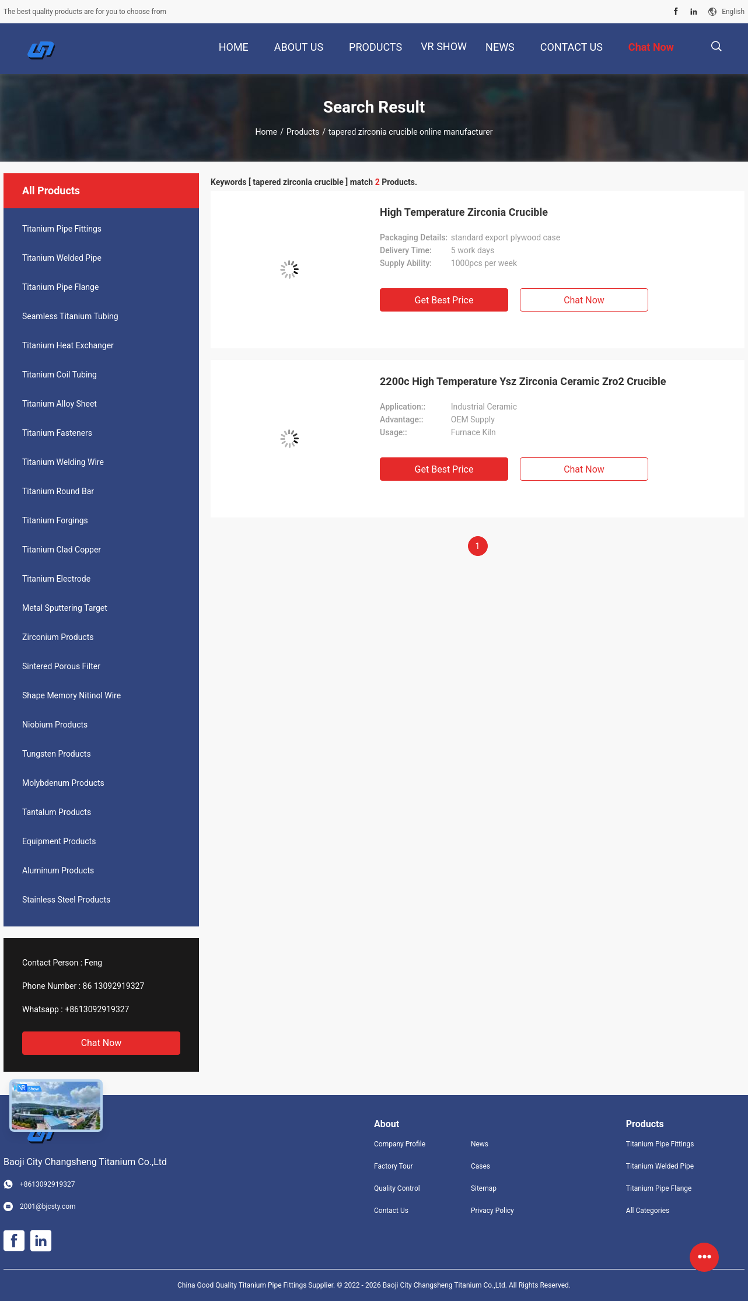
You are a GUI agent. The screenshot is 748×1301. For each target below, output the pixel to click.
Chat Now (101, 1042)
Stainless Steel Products (66, 899)
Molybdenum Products (63, 783)
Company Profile (399, 1144)
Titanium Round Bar (58, 491)
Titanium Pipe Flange (60, 287)
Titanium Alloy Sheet (59, 403)
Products (302, 132)
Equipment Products (59, 841)
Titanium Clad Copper (61, 549)
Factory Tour (393, 1166)
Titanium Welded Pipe (62, 258)
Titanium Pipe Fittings (62, 228)
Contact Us (391, 1210)
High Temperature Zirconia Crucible (464, 212)
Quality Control (397, 1188)
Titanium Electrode (56, 578)
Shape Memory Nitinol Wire (71, 695)
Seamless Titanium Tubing (70, 316)
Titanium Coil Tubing (59, 374)
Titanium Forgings (55, 520)
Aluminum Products (58, 870)
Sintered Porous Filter (61, 666)
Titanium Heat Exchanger (68, 345)
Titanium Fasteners (57, 433)
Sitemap (484, 1188)
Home (267, 132)
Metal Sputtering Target (64, 608)
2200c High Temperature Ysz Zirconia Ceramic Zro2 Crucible (523, 381)
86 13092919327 (114, 986)
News (479, 1144)
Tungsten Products (56, 753)
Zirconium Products (58, 637)
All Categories (647, 1210)
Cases (480, 1166)
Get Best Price (444, 300)
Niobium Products (55, 724)
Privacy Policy (492, 1210)
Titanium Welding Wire (63, 462)
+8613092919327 (97, 1009)
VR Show (444, 46)
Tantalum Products (56, 812)
